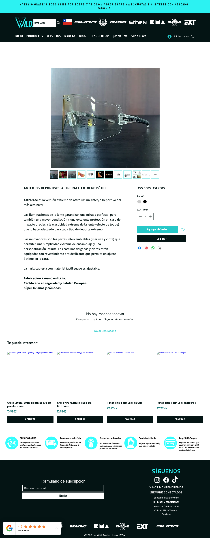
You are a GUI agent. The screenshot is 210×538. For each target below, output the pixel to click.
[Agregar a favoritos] (183, 229)
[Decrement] (140, 216)
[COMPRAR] (30, 419)
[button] (35, 35)
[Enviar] (63, 496)
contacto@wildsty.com (166, 497)
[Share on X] (160, 248)
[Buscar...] (41, 23)
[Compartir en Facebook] (139, 248)
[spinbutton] (145, 216)
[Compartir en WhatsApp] (153, 248)
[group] (105, 387)
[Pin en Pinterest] (146, 248)
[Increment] (150, 216)
